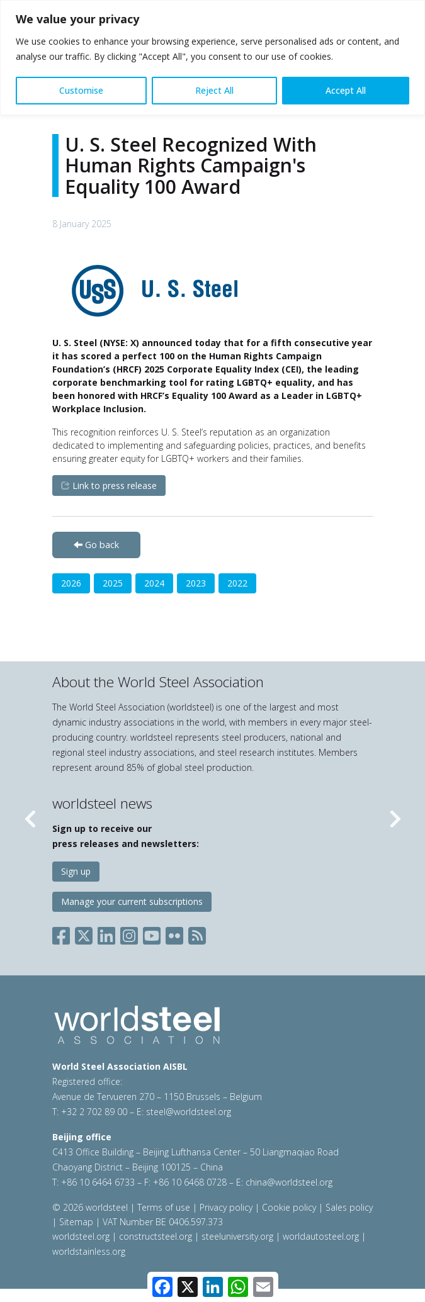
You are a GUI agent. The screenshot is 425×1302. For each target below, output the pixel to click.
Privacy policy (226, 1207)
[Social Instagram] (129, 932)
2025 (113, 583)
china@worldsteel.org (289, 1182)
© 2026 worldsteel (91, 1207)
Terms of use (163, 1207)
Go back (96, 545)
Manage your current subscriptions (132, 901)
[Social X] (84, 932)
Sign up (76, 871)
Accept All (346, 90)
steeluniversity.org (237, 1236)
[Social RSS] (197, 932)
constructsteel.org (155, 1236)
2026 (71, 583)
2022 (237, 583)
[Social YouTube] (152, 932)
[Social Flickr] (174, 932)
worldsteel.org (81, 1236)
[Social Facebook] (63, 932)
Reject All (214, 90)
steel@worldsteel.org (188, 1112)
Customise (81, 90)
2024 (154, 583)
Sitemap (76, 1222)
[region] (212, 57)
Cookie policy (289, 1207)
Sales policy (349, 1207)
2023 (196, 583)
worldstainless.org (88, 1251)
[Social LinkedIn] (106, 932)
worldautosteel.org (322, 1236)
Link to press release (109, 485)
